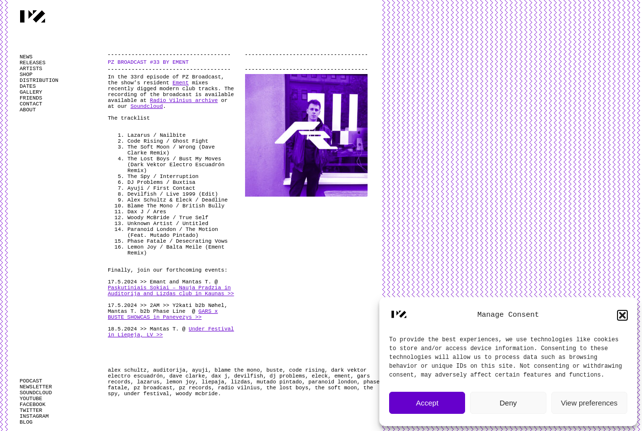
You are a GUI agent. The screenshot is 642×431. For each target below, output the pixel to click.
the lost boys (287, 388)
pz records (195, 388)
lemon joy (180, 382)
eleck (320, 376)
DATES (28, 86)
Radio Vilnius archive (184, 100)
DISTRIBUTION (39, 80)
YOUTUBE (31, 399)
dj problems (287, 376)
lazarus (148, 382)
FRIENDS (31, 98)
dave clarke (187, 376)
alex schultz (127, 370)
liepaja (212, 382)
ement (342, 376)
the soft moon (336, 388)
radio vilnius (239, 388)
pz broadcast (153, 388)
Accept (427, 403)
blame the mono (237, 370)
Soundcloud (146, 106)
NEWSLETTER (36, 387)
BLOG (26, 422)
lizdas (240, 382)
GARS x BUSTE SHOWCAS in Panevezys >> (163, 314)
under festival (146, 394)
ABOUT (28, 110)
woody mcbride (197, 394)
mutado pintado (279, 382)
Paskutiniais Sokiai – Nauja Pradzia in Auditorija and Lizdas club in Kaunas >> (171, 291)
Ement (181, 83)
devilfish (248, 376)
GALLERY (31, 92)
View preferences (589, 403)
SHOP (26, 74)
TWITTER (31, 410)
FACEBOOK (33, 404)
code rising (307, 370)
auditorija (169, 370)
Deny (508, 403)
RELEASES (33, 63)
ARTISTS (31, 69)
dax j (219, 376)
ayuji (200, 370)
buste (274, 370)
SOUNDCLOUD (36, 393)
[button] (622, 315)
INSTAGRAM (34, 416)
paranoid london (332, 382)
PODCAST (31, 381)
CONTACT (31, 104)
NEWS (26, 57)
